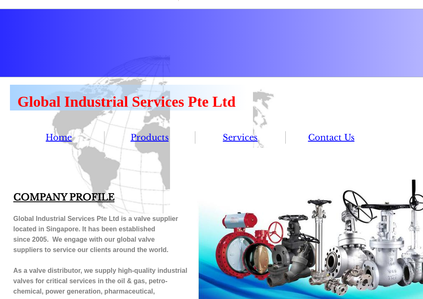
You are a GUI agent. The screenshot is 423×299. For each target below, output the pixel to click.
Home (59, 137)
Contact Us (331, 137)
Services (240, 137)
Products (150, 137)
